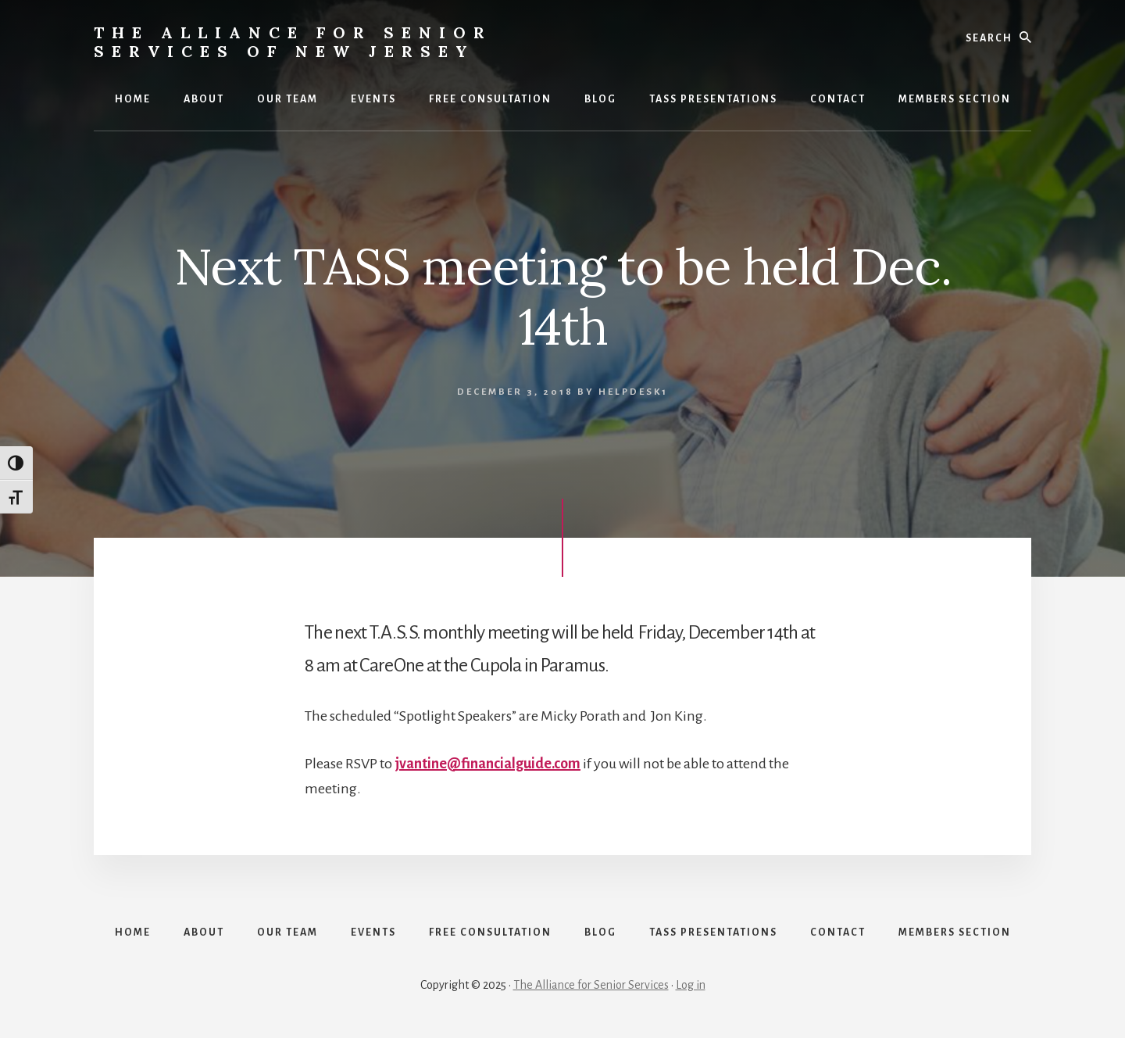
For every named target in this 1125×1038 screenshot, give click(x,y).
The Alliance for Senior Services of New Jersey (293, 42)
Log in (690, 985)
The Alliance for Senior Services (591, 985)
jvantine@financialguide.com (487, 763)
